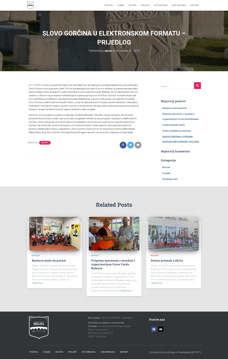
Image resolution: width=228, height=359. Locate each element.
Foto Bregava (160, 5)
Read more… (38, 283)
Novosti (132, 5)
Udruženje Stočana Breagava (163, 352)
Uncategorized (169, 179)
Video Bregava (179, 5)
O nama (120, 5)
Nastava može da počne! (174, 108)
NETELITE (196, 352)
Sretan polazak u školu (173, 125)
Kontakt (195, 5)
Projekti (145, 5)
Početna (108, 5)
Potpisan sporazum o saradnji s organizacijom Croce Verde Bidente (113, 264)
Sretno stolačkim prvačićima (176, 131)
